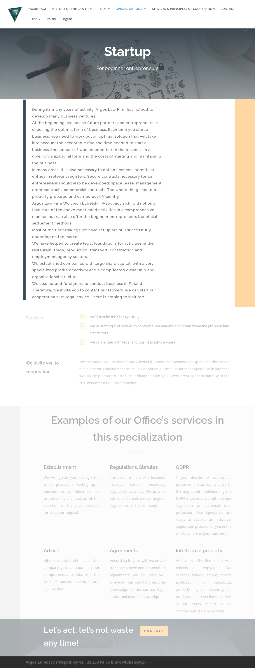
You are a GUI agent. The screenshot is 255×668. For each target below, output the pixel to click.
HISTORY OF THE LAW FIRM (72, 9)
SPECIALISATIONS (129, 9)
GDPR (32, 19)
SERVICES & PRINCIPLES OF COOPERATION (183, 9)
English (66, 19)
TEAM (102, 9)
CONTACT (227, 9)
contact (154, 631)
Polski (51, 19)
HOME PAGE (37, 9)
